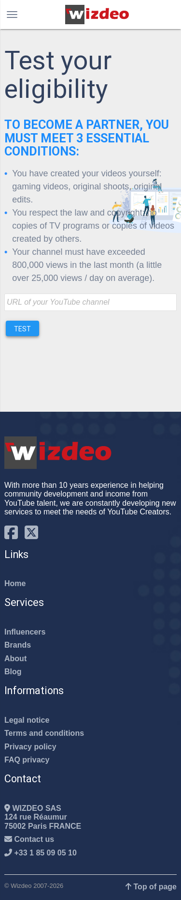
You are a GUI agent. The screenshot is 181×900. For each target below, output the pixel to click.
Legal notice (26, 720)
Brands (17, 645)
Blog (13, 671)
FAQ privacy (26, 760)
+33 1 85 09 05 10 (40, 853)
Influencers (24, 632)
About (15, 658)
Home (15, 583)
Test (22, 329)
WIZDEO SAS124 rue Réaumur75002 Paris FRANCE (42, 817)
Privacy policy (30, 747)
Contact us (29, 839)
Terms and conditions (44, 733)
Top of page (151, 887)
